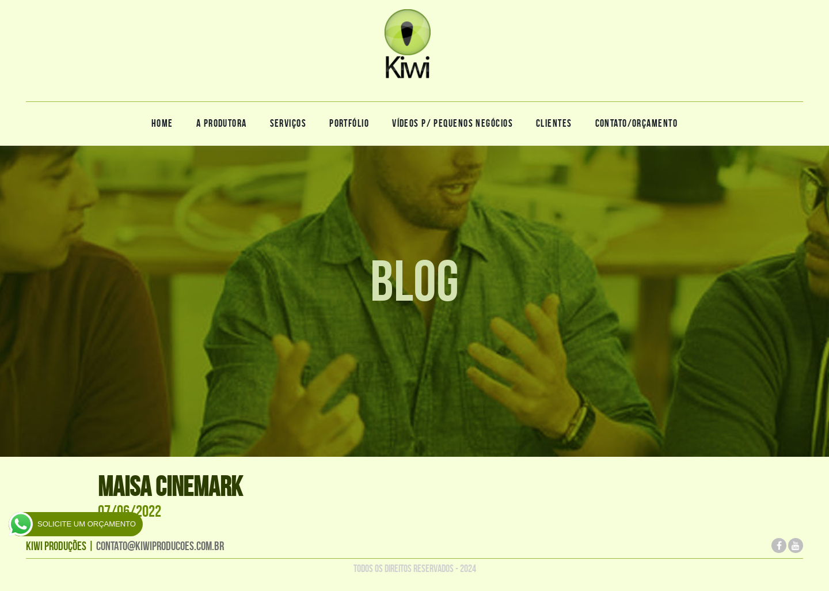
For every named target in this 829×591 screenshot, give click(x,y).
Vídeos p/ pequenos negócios (452, 123)
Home (162, 123)
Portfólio (349, 123)
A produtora (221, 123)
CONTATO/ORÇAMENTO (636, 123)
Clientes (554, 123)
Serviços (288, 123)
